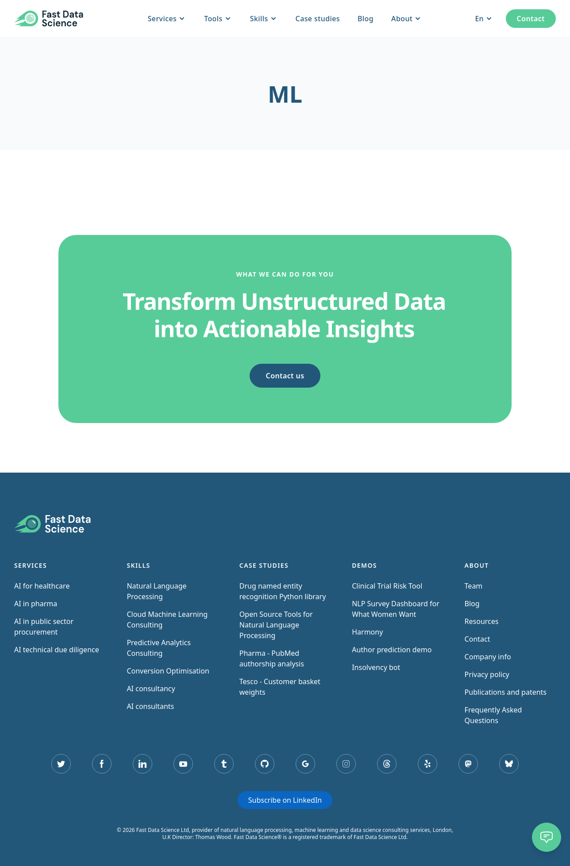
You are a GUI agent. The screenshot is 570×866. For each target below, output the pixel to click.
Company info (488, 657)
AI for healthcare (41, 586)
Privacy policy (487, 674)
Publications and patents (506, 692)
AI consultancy (151, 688)
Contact (531, 18)
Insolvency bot (376, 667)
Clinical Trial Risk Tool (387, 586)
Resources (482, 621)
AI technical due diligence (56, 649)
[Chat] (546, 837)
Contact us (285, 376)
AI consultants (150, 706)
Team (474, 586)
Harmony (367, 632)
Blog (366, 18)
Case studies (318, 18)
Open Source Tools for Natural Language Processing (276, 624)
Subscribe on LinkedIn (285, 800)
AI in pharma (35, 603)
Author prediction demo (391, 649)
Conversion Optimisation (168, 671)
